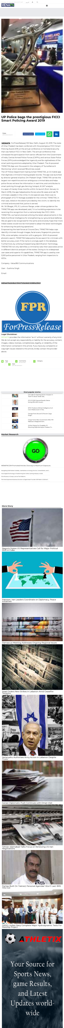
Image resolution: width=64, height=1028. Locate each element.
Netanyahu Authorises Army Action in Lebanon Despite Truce (32, 759)
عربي (27, 2)
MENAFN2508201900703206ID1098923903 (21, 286)
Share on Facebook (28, 137)
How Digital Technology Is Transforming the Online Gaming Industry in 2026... (22, 476)
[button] (32, 2)
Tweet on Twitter (40, 137)
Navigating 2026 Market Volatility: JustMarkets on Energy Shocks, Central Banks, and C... (25, 473)
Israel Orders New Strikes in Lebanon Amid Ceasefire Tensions (27, 694)
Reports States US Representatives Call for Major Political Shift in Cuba (30, 552)
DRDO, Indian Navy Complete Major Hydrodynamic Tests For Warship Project (32, 925)
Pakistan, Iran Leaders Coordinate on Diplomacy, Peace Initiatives (29, 603)
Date (4, 136)
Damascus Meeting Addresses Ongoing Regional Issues (29, 645)
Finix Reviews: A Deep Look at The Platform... (13, 479)
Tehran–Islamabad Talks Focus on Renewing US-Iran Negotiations (27, 847)
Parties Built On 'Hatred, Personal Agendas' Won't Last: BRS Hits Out (31, 886)
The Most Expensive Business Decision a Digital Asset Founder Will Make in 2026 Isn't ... (25, 482)
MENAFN (6, 146)
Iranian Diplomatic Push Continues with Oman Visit (27, 803)
